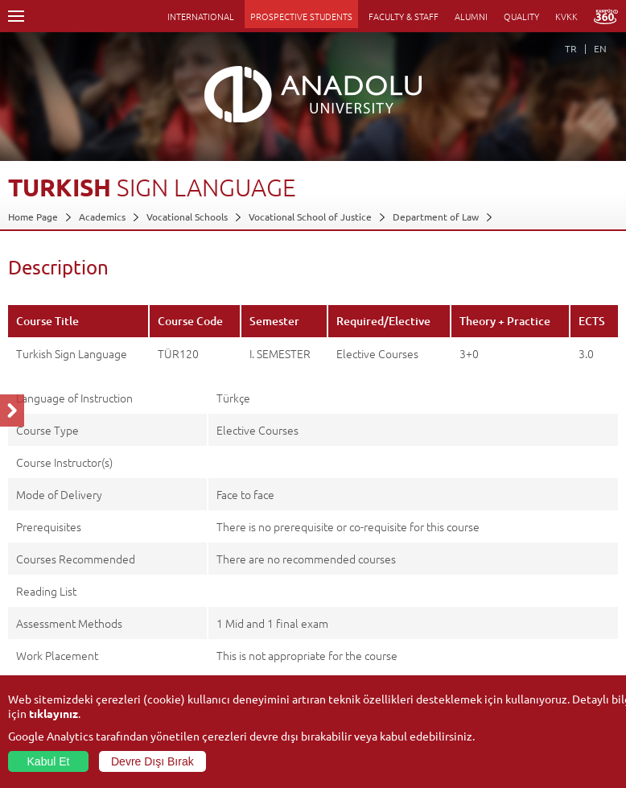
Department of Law (436, 216)
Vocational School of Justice (310, 216)
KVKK (566, 16)
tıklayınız (53, 713)
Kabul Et (48, 761)
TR (571, 48)
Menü (16, 16)
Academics (102, 216)
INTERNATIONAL (200, 16)
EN (600, 48)
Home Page (33, 216)
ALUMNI (471, 16)
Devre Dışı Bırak (152, 761)
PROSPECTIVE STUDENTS (301, 16)
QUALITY (521, 16)
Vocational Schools (187, 216)
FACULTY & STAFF (404, 16)
